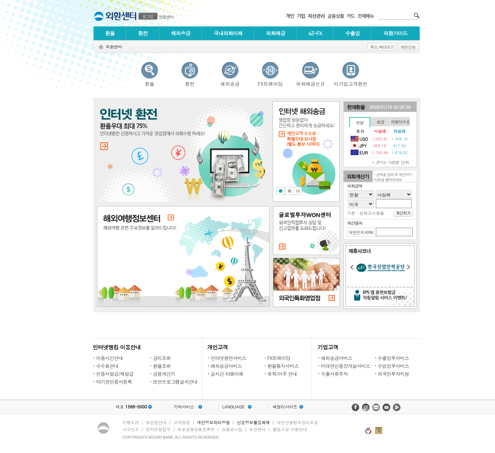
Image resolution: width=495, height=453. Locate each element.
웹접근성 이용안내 (290, 429)
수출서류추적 (334, 373)
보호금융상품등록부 (195, 429)
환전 (143, 33)
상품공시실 (232, 429)
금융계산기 (164, 373)
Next (410, 268)
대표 (131, 406)
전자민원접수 (158, 429)
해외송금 (180, 33)
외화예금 (275, 33)
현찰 (360, 122)
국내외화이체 (228, 33)
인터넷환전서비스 (228, 358)
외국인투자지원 (393, 373)
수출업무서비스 (393, 358)
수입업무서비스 (393, 365)
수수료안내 (107, 365)
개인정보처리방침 (213, 422)
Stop (298, 191)
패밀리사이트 (285, 406)
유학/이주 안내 (282, 373)
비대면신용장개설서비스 (345, 365)
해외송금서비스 (226, 365)
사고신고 (130, 429)
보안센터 (257, 429)
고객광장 (181, 422)
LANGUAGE (233, 406)
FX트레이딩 (270, 82)
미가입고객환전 (350, 82)
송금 (380, 122)
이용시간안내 (109, 358)
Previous (353, 268)
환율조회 (162, 365)
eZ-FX (315, 33)
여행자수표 (400, 122)
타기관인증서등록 (114, 381)
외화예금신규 (310, 82)
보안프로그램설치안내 (175, 381)
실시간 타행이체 (227, 373)
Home (101, 47)
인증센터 (166, 17)
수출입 (352, 33)
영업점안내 (156, 422)
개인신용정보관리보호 (297, 422)
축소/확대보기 (382, 47)
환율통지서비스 (283, 365)
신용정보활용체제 (253, 422)
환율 (110, 33)
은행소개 (130, 422)
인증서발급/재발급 (115, 373)
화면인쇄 (408, 47)
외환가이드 (396, 33)
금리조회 (162, 358)
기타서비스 (184, 406)
